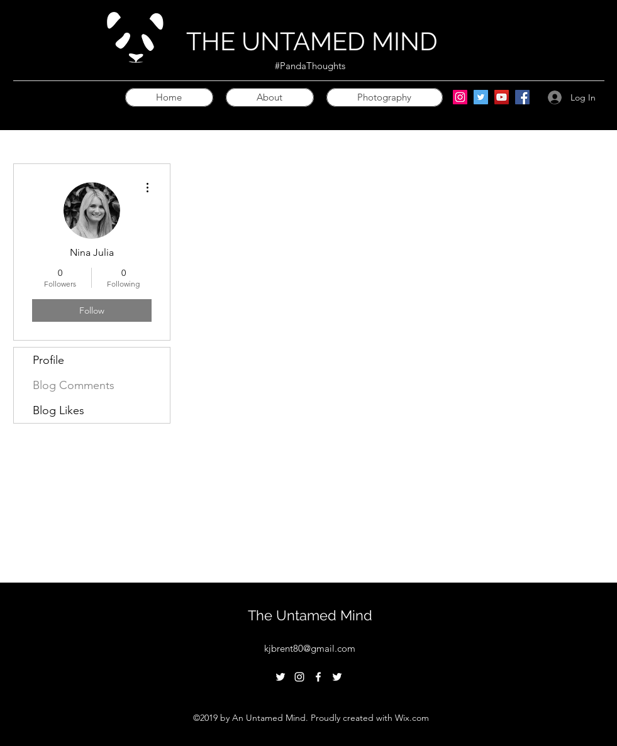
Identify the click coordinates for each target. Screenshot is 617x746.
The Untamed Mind (310, 615)
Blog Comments (73, 385)
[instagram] (299, 677)
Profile (48, 360)
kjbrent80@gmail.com (309, 648)
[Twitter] (481, 97)
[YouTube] (501, 97)
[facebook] (318, 677)
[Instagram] (460, 97)
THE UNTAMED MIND (312, 41)
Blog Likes (58, 410)
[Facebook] (522, 97)
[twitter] (280, 677)
